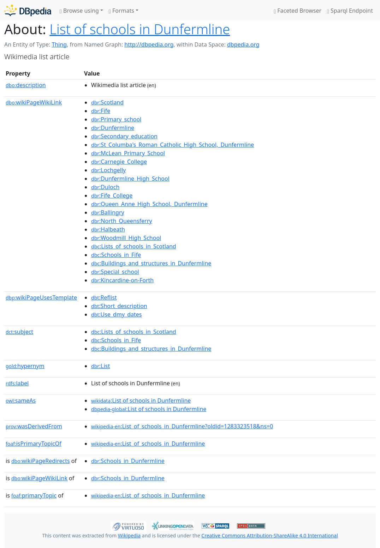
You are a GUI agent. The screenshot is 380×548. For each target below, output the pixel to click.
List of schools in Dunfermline (139, 29)
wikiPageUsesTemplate (41, 297)
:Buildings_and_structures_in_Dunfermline (151, 263)
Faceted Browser (297, 10)
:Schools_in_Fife (116, 255)
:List (100, 366)
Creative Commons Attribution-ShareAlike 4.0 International (269, 535)
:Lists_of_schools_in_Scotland (133, 246)
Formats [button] (121, 10)
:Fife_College (111, 195)
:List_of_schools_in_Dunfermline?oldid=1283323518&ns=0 (182, 426)
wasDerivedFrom (34, 426)
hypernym (25, 366)
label (17, 383)
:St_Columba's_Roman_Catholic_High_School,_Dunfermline (172, 145)
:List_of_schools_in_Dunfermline (148, 443)
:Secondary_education (124, 136)
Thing (59, 44)
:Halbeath (108, 229)
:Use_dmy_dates (116, 314)
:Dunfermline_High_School (130, 178)
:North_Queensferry (121, 221)
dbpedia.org (243, 44)
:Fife (100, 111)
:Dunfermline (112, 128)
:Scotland (107, 102)
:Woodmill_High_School (126, 238)
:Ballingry (107, 212)
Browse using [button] (79, 10)
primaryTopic (34, 495)
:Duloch (105, 187)
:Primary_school (116, 119)
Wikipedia (129, 535)
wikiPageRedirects (40, 461)
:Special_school (115, 272)
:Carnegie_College (119, 161)
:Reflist (104, 297)
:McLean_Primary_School (128, 153)
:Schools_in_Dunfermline (128, 461)
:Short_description (119, 306)
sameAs (21, 400)
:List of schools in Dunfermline (141, 400)
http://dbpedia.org (148, 44)
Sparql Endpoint (350, 10)
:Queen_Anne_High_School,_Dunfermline (149, 204)
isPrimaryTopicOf (33, 443)
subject (19, 332)
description (26, 85)
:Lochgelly (108, 170)
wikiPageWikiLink (34, 102)
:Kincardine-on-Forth (122, 280)
